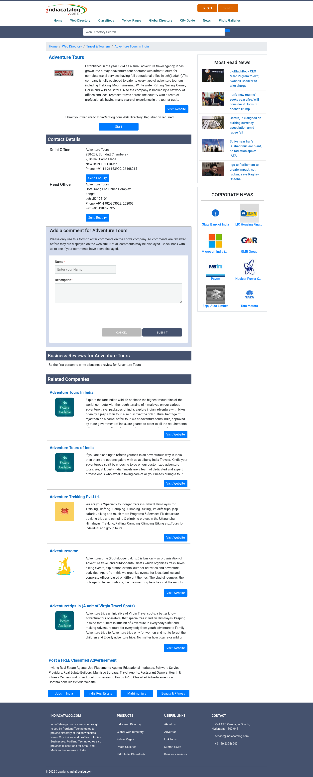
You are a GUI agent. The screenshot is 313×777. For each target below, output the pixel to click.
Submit (162, 332)
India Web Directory (129, 724)
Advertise (170, 731)
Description (64, 280)
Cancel (121, 332)
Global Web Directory (130, 731)
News (207, 20)
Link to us (170, 739)
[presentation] (85, 316)
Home (58, 20)
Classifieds (106, 20)
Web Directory (80, 20)
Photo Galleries (230, 20)
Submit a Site (172, 747)
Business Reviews (175, 754)
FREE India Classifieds (131, 754)
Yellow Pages (131, 20)
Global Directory (160, 20)
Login (207, 8)
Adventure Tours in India (132, 46)
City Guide (187, 20)
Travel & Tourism (98, 46)
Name (60, 262)
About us (170, 724)
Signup (228, 8)
